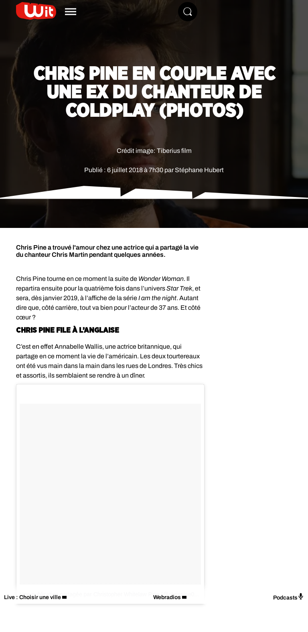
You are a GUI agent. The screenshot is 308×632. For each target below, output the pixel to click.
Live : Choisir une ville (32, 597)
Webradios (167, 597)
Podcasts (288, 597)
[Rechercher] (187, 11)
